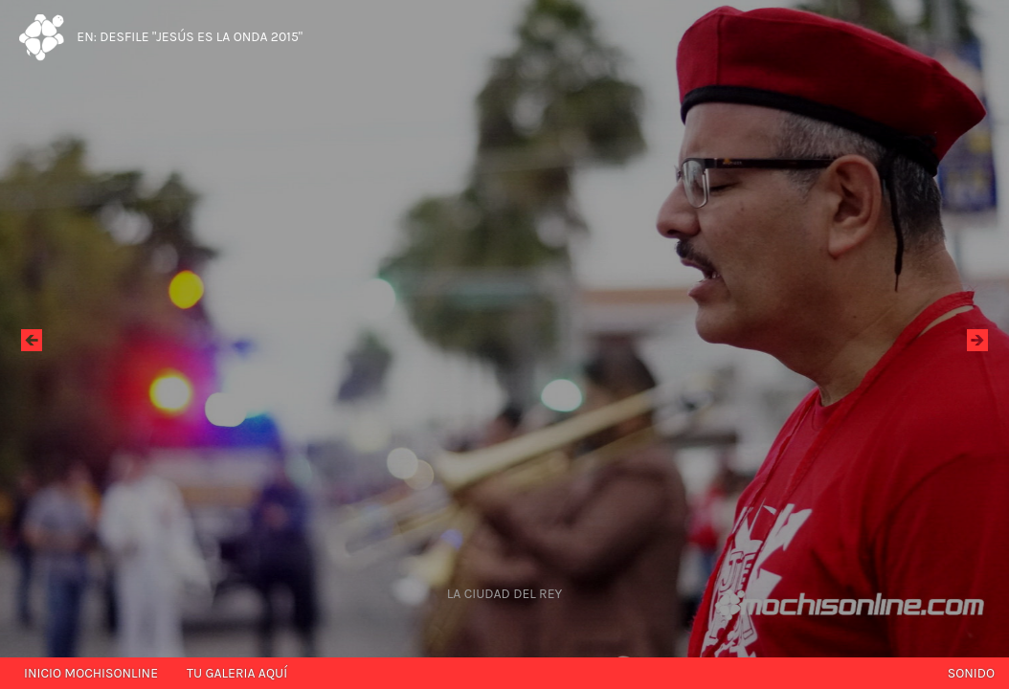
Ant (31, 339)
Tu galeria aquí (237, 673)
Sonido (971, 673)
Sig (977, 339)
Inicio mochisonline (91, 673)
